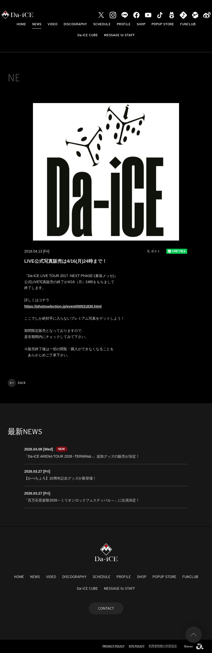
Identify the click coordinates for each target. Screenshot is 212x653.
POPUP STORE (162, 24)
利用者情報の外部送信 (163, 645)
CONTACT (106, 608)
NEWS (36, 24)
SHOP (141, 24)
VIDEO (52, 24)
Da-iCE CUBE (87, 35)
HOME (21, 24)
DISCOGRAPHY (75, 24)
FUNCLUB (188, 24)
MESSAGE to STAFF (119, 35)
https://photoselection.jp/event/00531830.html (63, 306)
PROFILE (124, 24)
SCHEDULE (102, 24)
